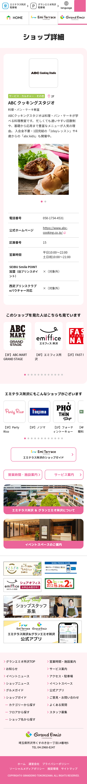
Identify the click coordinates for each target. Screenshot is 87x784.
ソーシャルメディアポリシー (27, 769)
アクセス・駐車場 (61, 676)
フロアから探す (19, 712)
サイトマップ (69, 769)
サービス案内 (64, 474)
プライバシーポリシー (55, 764)
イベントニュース (17, 676)
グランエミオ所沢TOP (20, 661)
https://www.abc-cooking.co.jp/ (55, 230)
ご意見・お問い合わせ (64, 697)
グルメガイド (15, 690)
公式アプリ (57, 690)
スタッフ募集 (58, 712)
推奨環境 (52, 769)
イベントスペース (61, 683)
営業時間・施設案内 (23, 474)
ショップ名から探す (22, 719)
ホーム (22, 764)
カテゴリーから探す (22, 705)
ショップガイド (16, 697)
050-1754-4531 (53, 218)
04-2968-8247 (46, 747)
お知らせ (12, 669)
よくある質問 (58, 705)
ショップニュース (17, 683)
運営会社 (34, 764)
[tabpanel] (43, 169)
